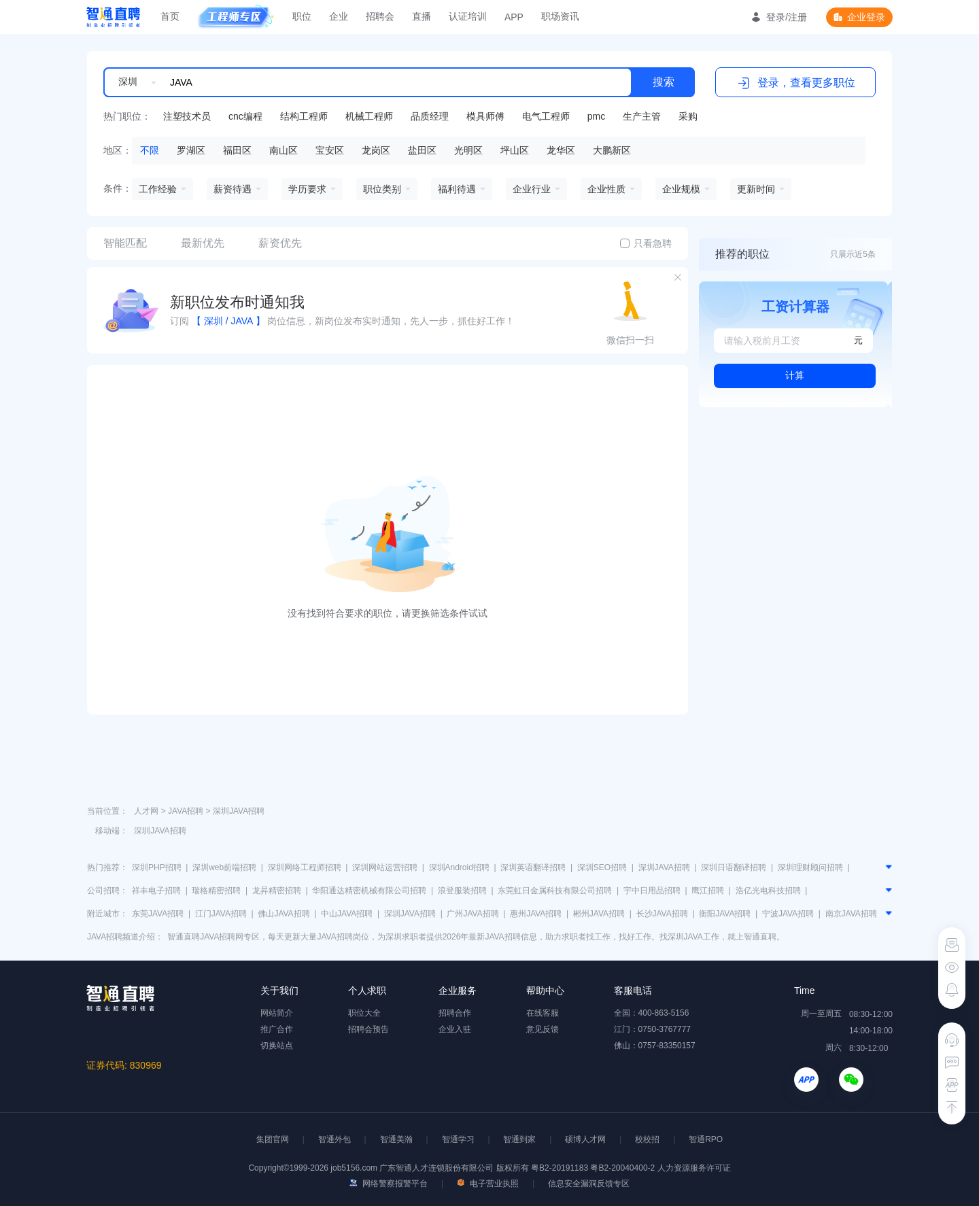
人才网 (146, 811)
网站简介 (276, 1013)
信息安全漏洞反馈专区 (589, 1183)
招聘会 (380, 16)
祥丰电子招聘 (156, 890)
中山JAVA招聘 (347, 913)
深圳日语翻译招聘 (733, 867)
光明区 (468, 150)
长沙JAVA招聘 (662, 913)
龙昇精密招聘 (276, 890)
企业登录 (866, 17)
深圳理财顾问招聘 (810, 867)
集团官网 (272, 1139)
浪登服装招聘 (462, 890)
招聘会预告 (368, 1029)
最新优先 (202, 243)
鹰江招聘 (707, 890)
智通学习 (458, 1139)
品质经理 (430, 116)
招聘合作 (455, 1013)
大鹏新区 (612, 150)
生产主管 (642, 116)
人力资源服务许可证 (694, 1168)
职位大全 (364, 1013)
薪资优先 (280, 243)
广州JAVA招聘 (472, 913)
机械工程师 (369, 116)
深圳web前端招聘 (224, 867)
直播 (421, 16)
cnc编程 (245, 116)
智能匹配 (125, 243)
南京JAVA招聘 (851, 913)
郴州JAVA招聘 (599, 913)
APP (513, 17)
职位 (301, 16)
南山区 (283, 150)
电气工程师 (546, 116)
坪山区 (514, 150)
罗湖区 (191, 150)
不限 (149, 150)
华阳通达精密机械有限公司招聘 (369, 890)
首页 (169, 16)
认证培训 (468, 16)
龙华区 (561, 150)
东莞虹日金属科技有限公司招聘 (555, 890)
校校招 (647, 1139)
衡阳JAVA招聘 (725, 913)
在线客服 (542, 1013)
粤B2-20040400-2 (622, 1168)
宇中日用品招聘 (652, 890)
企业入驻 (455, 1029)
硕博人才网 (585, 1139)
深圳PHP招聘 (157, 867)
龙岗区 (376, 150)
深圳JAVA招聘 (238, 811)
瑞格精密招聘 (216, 890)
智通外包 (334, 1139)
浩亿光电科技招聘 (768, 890)
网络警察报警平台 (388, 1183)
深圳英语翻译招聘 (533, 867)
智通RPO (706, 1139)
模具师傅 (485, 116)
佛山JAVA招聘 (283, 913)
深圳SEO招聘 (602, 867)
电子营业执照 (488, 1183)
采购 (688, 116)
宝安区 (329, 150)
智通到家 (519, 1139)
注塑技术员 (187, 116)
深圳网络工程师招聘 (304, 867)
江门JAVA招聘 (221, 913)
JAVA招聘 (185, 811)
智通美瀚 (396, 1139)
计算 (794, 375)
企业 (338, 16)
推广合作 (276, 1029)
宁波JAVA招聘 (788, 913)
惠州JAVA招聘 (536, 913)
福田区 (237, 150)
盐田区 (422, 150)
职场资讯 (560, 16)
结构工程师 (304, 116)
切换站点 (276, 1045)
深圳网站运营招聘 (384, 867)
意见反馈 (542, 1029)
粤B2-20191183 (560, 1168)
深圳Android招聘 (459, 867)
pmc (596, 116)
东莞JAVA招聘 (158, 913)
